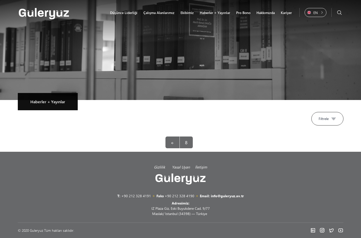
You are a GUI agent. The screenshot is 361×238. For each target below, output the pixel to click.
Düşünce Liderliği (123, 12)
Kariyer (286, 12)
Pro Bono (243, 12)
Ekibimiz (187, 12)
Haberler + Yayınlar (215, 12)
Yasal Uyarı (181, 167)
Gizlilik (160, 167)
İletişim (201, 167)
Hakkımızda (265, 12)
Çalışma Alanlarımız (158, 12)
